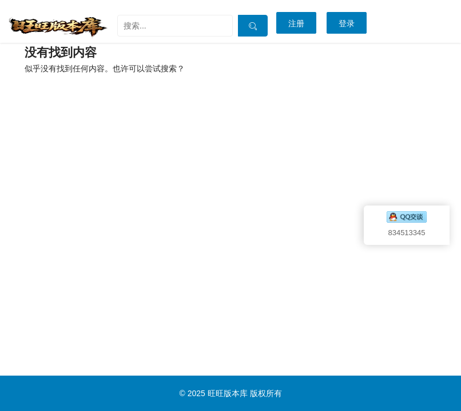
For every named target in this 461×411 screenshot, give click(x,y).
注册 (296, 23)
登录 (347, 23)
